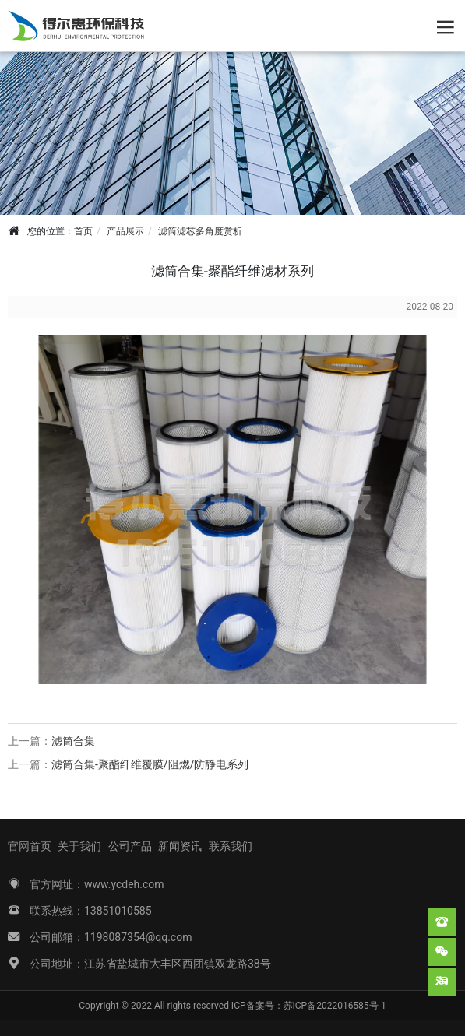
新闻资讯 (180, 846)
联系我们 (230, 846)
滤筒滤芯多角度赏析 (200, 231)
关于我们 (79, 846)
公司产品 (130, 846)
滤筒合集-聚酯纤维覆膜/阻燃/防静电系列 (149, 764)
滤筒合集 (73, 741)
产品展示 (125, 231)
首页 (83, 231)
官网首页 (29, 846)
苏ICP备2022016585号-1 (335, 1005)
